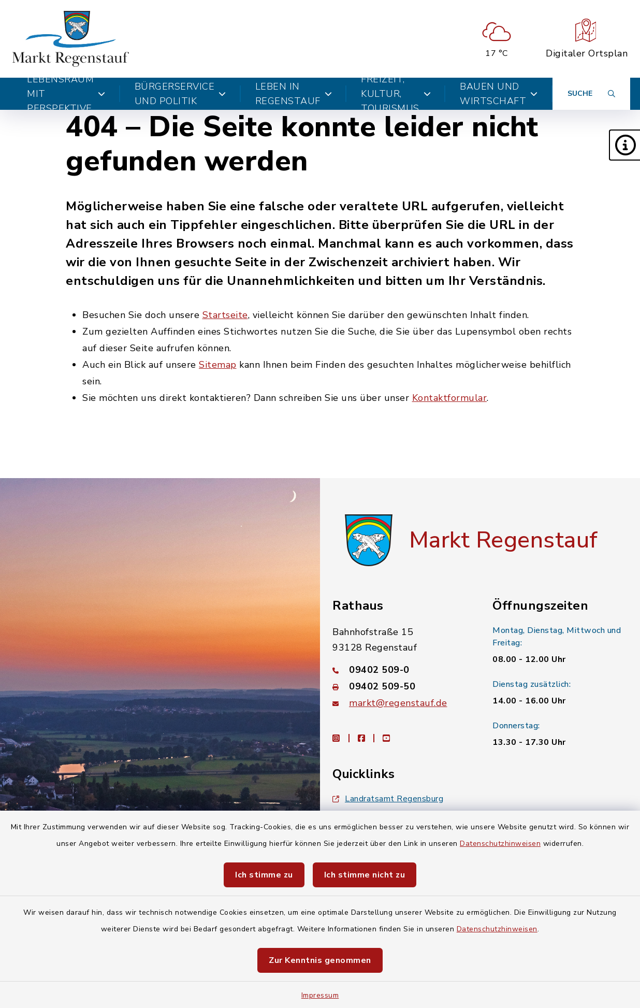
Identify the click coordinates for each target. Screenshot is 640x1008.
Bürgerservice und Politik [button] (180, 93)
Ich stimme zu (264, 875)
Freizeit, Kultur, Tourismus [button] (396, 94)
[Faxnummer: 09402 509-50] (400, 686)
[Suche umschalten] (591, 94)
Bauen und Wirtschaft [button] (499, 93)
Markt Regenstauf (503, 540)
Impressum (320, 995)
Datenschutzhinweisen (500, 843)
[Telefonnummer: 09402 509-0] (400, 670)
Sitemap (218, 364)
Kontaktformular (449, 398)
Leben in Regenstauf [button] (293, 93)
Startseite (225, 315)
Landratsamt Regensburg (387, 798)
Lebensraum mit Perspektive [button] (66, 94)
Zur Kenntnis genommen (320, 960)
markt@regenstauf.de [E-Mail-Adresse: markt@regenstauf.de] (398, 703)
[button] (624, 145)
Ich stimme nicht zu (364, 875)
